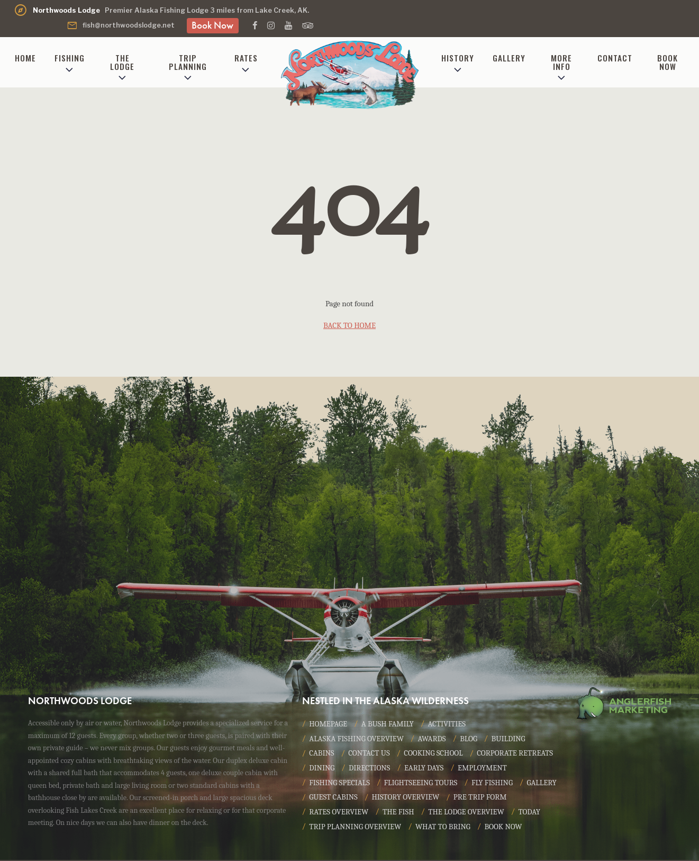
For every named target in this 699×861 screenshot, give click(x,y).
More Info (561, 62)
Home (25, 58)
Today (531, 813)
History (457, 58)
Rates (246, 58)
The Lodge (122, 62)
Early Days (424, 769)
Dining (322, 769)
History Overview (450, 798)
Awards (433, 739)
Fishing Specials (339, 783)
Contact (614, 58)
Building (510, 739)
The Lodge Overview (467, 813)
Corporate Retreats (516, 754)
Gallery (509, 58)
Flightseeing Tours (422, 783)
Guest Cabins (378, 798)
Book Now (212, 25)
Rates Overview (339, 813)
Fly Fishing (494, 783)
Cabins (321, 754)
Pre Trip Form (526, 798)
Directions (370, 769)
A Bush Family (388, 724)
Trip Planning (188, 62)
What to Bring (444, 828)
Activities (448, 724)
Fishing (70, 58)
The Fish (399, 813)
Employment (484, 769)
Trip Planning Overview (355, 828)
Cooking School (435, 754)
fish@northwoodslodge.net (120, 25)
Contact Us (370, 754)
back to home (349, 325)
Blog (470, 739)
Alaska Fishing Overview (357, 739)
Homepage (328, 724)
